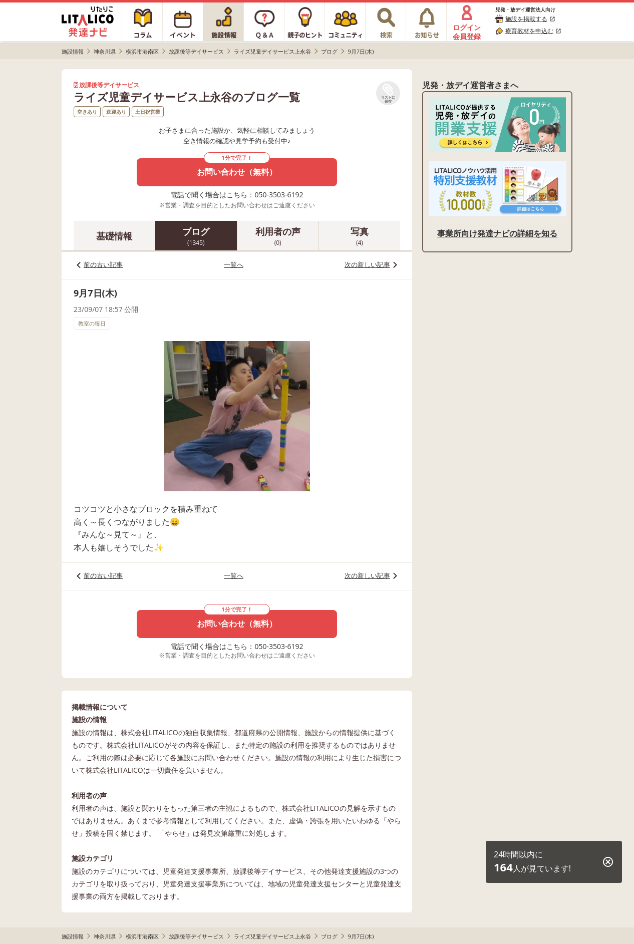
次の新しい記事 (367, 264)
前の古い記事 (103, 264)
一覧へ (233, 264)
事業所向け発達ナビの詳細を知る (497, 233)
